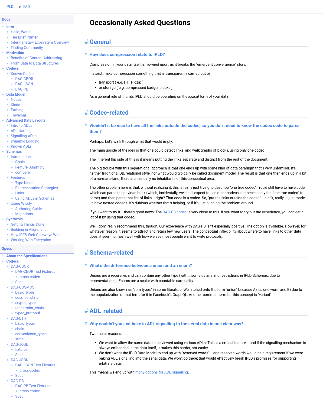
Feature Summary (30, 167)
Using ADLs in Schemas (35, 198)
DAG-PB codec (175, 212)
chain (19, 329)
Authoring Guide (28, 209)
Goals (20, 162)
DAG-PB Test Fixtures (32, 386)
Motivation (15, 53)
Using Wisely (21, 203)
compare (22, 172)
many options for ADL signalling (161, 372)
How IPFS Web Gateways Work (36, 235)
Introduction (21, 157)
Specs (7, 248)
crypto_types (25, 303)
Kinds (15, 105)
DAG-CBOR (24, 79)
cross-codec (30, 277)
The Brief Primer (24, 37)
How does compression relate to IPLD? (127, 54)
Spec (19, 282)
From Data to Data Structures (35, 63)
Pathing (17, 110)
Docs (6, 19)
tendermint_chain (29, 308)
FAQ (26, 6)
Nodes (16, 99)
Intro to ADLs (21, 125)
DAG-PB (21, 89)
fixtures (21, 349)
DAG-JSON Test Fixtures (35, 365)
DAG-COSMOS (22, 287)
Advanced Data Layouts (26, 120)
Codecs (12, 68)
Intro (10, 27)
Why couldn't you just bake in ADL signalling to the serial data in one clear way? (167, 323)
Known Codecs (23, 74)
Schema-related (112, 252)
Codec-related (109, 112)
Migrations (24, 214)
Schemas (14, 151)
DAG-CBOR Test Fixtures (35, 271)
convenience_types (31, 334)
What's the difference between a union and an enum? (141, 265)
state (19, 339)
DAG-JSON (24, 84)
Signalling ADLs (23, 136)
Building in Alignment (28, 229)
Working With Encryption (31, 240)
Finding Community (27, 48)
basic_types (25, 292)
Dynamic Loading (25, 141)
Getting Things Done (27, 224)
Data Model (15, 94)
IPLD (9, 6)
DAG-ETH (18, 318)
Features (18, 177)
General (100, 41)
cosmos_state (27, 297)
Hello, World (20, 32)
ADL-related (106, 310)
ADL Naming (21, 131)
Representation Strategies (36, 188)
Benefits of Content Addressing (36, 58)
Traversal (18, 115)
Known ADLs (21, 146)
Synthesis (14, 219)
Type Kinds (24, 183)
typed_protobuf (27, 313)
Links (19, 193)
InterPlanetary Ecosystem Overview (40, 42)
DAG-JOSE (19, 344)
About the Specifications (26, 256)
